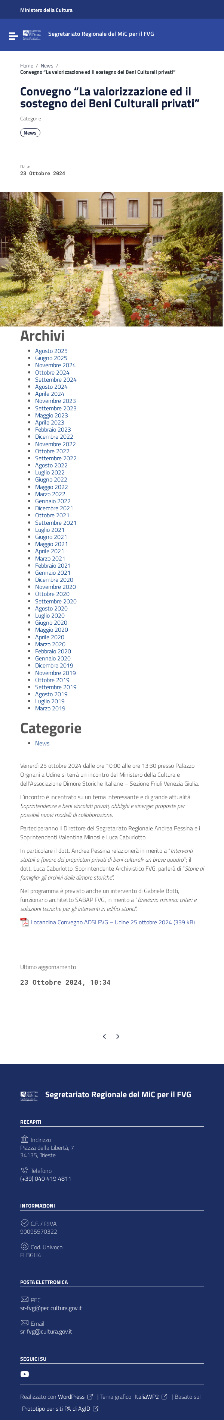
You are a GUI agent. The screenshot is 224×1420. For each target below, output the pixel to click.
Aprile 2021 (49, 550)
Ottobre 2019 (52, 679)
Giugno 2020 (51, 622)
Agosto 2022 (51, 465)
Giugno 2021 (51, 536)
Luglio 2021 (50, 529)
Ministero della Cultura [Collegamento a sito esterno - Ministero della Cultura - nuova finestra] (46, 10)
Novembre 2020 (55, 586)
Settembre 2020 (56, 601)
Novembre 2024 (55, 364)
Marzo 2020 (50, 644)
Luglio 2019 (50, 701)
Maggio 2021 (51, 543)
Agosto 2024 (51, 386)
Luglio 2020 (50, 615)
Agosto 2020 (51, 608)
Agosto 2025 (51, 350)
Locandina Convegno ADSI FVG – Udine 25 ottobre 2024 (101, 922)
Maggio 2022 (51, 486)
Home (26, 65)
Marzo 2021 (50, 558)
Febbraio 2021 (53, 565)
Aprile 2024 (49, 393)
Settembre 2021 (56, 522)
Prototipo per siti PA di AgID (60, 1408)
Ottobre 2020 (52, 593)
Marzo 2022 (50, 493)
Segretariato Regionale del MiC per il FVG (118, 1094)
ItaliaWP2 (151, 1396)
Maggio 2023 (51, 415)
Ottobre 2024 (52, 372)
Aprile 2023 (49, 422)
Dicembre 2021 (54, 508)
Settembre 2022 (56, 458)
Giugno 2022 (51, 479)
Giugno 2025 (51, 357)
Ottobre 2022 (52, 450)
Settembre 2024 (56, 379)
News (47, 65)
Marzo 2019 (50, 708)
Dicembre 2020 (54, 579)
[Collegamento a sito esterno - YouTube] (24, 1373)
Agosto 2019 (51, 694)
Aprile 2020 (49, 636)
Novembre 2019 (55, 672)
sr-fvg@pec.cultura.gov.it (51, 1308)
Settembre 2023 (56, 408)
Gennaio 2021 (53, 572)
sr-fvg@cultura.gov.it (46, 1331)
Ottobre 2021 (52, 515)
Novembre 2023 (55, 400)
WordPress (76, 1396)
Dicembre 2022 (54, 436)
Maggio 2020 (51, 629)
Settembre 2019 (56, 686)
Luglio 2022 (50, 472)
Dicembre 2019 (54, 665)
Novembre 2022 (55, 443)
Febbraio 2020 (53, 651)
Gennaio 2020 (53, 658)
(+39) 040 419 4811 (45, 1178)
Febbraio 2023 (53, 429)
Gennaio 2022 (53, 500)
